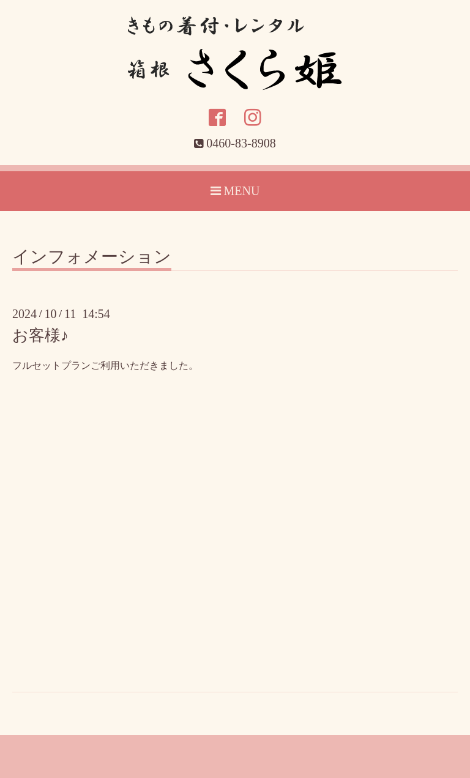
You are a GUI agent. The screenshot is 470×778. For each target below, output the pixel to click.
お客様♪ (40, 335)
